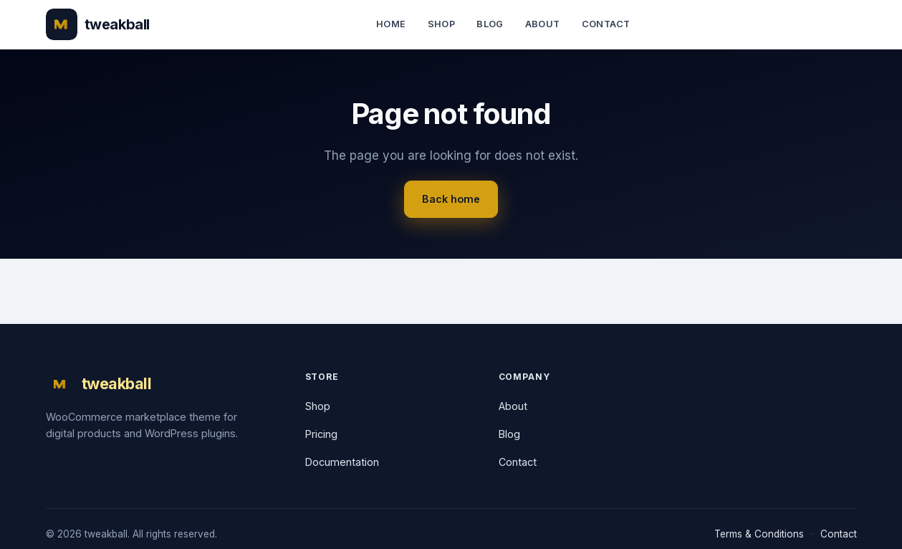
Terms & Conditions (759, 534)
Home (391, 24)
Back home (451, 199)
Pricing (321, 434)
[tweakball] (98, 24)
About (542, 24)
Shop (442, 24)
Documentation (342, 462)
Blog (490, 24)
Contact (606, 24)
